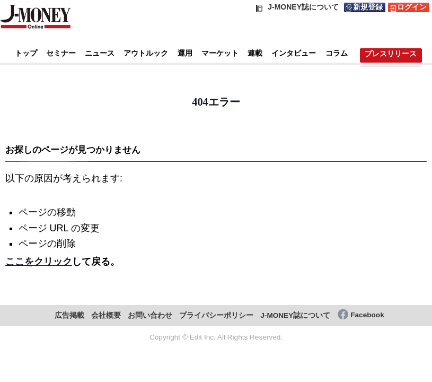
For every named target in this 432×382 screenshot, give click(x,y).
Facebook (367, 315)
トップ (26, 53)
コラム (336, 53)
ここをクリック (38, 261)
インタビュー (293, 53)
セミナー (61, 53)
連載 (255, 53)
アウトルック (146, 53)
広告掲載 (69, 315)
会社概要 (106, 315)
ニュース (99, 53)
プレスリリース (391, 53)
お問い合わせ (150, 315)
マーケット (220, 53)
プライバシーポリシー (216, 315)
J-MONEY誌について (295, 315)
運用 (185, 53)
